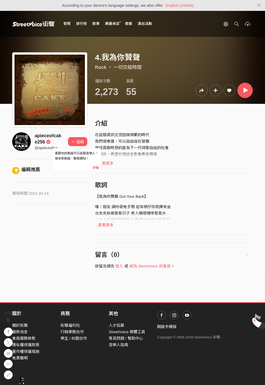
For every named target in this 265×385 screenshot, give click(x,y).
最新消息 (20, 332)
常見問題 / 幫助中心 (126, 338)
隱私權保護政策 (25, 345)
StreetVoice (33, 23)
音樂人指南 (118, 345)
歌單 (96, 24)
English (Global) (180, 5)
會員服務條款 (23, 338)
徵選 (128, 24)
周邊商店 (113, 23)
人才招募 (116, 325)
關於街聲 (20, 325)
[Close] (259, 5)
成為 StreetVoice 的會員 (150, 266)
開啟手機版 (166, 326)
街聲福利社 (70, 325)
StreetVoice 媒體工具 (127, 332)
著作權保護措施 (25, 351)
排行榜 (81, 24)
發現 (67, 24)
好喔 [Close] (96, 168)
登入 (119, 266)
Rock (100, 67)
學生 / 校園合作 (74, 338)
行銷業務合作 (72, 332)
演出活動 (145, 24)
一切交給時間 (128, 67)
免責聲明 (20, 358)
